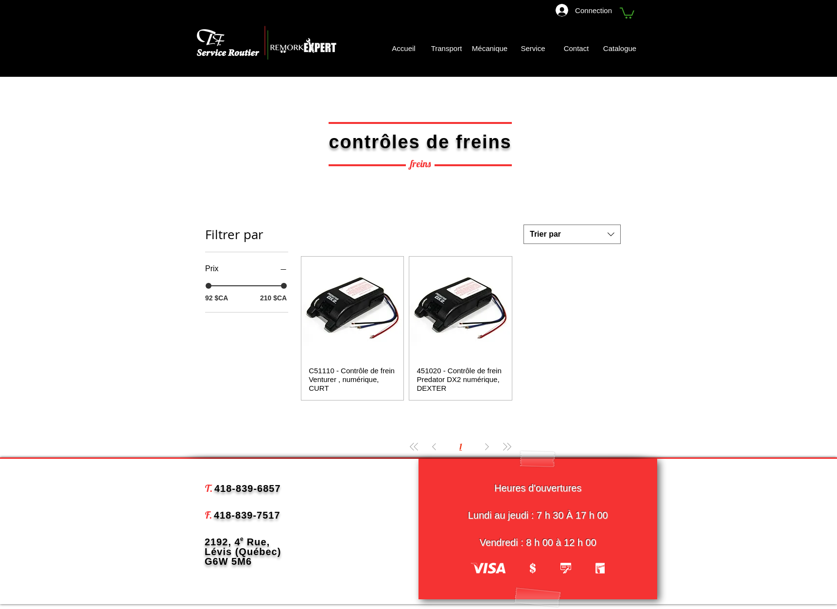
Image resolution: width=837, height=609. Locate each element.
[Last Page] (507, 446)
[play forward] (592, 568)
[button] (627, 12)
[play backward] (483, 568)
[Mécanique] (489, 48)
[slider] (208, 286)
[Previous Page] (434, 446)
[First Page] (414, 446)
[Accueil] (403, 48)
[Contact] (576, 48)
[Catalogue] (621, 48)
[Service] (533, 48)
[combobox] (572, 234)
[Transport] (446, 48)
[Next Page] (487, 446)
